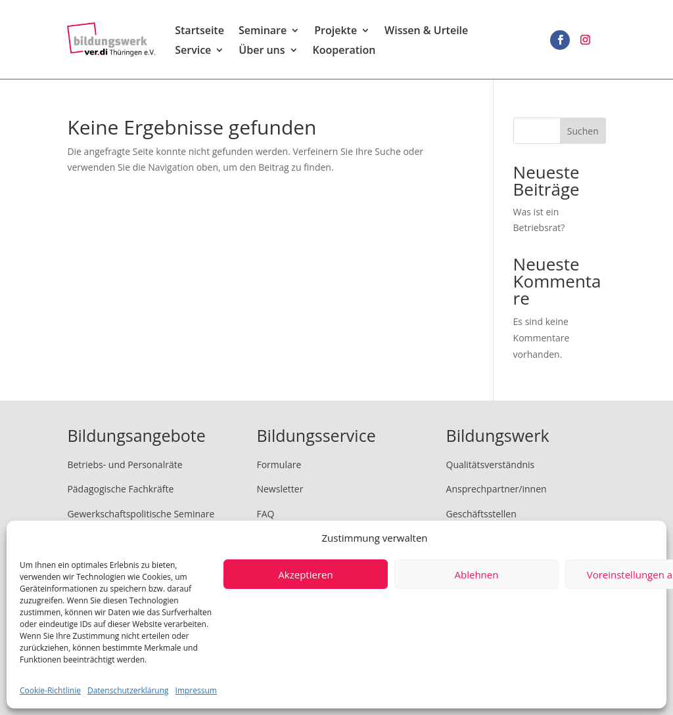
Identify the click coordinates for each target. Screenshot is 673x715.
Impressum (196, 690)
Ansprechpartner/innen (496, 489)
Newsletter (279, 489)
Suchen (583, 131)
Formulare (278, 464)
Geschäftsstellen (481, 514)
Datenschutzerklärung (128, 690)
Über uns (262, 51)
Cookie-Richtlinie (50, 690)
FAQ (265, 514)
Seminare (263, 31)
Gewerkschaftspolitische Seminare (140, 514)
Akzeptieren (305, 574)
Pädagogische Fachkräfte (120, 489)
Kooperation (344, 51)
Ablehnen (477, 574)
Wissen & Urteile (426, 31)
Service (193, 51)
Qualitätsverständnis (490, 464)
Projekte (335, 31)
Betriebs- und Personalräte (124, 464)
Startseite (199, 31)
